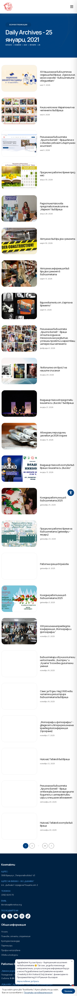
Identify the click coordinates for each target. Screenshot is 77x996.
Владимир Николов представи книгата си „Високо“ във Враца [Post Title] (57, 401)
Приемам (68, 991)
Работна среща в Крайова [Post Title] (54, 564)
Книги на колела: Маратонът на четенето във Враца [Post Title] (57, 109)
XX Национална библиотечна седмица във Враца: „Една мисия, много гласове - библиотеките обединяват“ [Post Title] (57, 76)
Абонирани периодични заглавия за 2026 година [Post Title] (53, 434)
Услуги (4, 931)
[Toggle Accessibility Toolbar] (70, 492)
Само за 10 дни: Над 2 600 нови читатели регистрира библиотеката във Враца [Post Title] (56, 694)
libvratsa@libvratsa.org (11, 904)
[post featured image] (19, 78)
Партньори (6, 945)
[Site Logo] (8, 7)
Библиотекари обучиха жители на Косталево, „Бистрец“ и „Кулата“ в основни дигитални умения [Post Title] (57, 661)
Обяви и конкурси (9, 955)
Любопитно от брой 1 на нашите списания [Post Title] (53, 369)
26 (45, 846)
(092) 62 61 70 (7, 894)
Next (51, 846)
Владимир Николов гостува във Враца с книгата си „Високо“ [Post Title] (57, 466)
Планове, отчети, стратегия (15, 936)
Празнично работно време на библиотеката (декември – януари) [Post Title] (56, 531)
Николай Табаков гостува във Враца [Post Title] (56, 824)
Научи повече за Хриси (28, 981)
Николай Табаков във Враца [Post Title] (55, 759)
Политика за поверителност (38, 992)
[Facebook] (3, 916)
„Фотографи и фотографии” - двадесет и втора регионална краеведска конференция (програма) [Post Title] (57, 726)
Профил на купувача (10, 950)
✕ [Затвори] (72, 961)
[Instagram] (21, 916)
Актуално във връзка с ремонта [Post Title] (57, 238)
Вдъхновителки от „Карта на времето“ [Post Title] (56, 304)
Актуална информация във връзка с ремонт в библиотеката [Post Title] (54, 271)
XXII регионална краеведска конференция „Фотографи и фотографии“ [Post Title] (55, 629)
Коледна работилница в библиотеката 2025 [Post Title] (53, 499)
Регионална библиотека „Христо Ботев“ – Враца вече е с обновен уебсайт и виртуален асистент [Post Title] (57, 141)
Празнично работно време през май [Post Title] (57, 174)
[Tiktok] (28, 916)
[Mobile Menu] (71, 6)
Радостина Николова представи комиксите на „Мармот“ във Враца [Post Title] (54, 206)
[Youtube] (15, 916)
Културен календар (10, 941)
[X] (9, 916)
